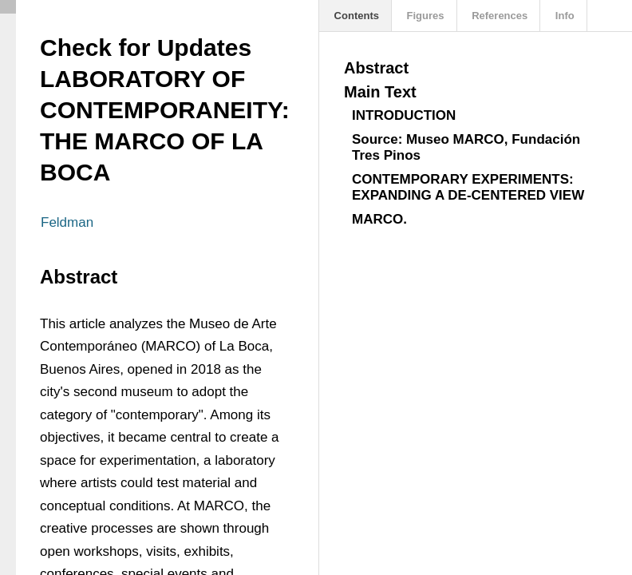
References (498, 16)
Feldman (67, 222)
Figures (424, 16)
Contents (355, 16)
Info (563, 16)
